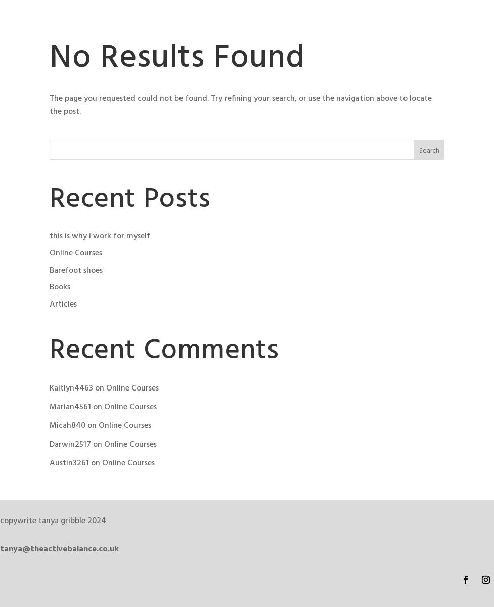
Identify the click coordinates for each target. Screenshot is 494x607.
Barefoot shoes (76, 270)
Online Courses (76, 253)
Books (60, 287)
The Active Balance (96, 24)
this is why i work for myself (100, 236)
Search (429, 151)
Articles (63, 304)
